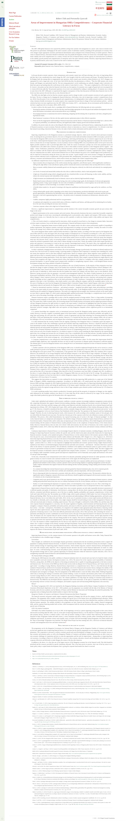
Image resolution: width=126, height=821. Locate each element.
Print (110, 13)
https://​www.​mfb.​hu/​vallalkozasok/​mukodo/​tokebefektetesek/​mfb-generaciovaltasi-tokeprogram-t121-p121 (56, 656)
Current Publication (15, 16)
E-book (11, 41)
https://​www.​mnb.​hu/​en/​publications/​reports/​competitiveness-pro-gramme (85, 753)
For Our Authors (14, 37)
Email (107, 13)
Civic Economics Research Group (14, 33)
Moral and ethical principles (14, 27)
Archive (11, 19)
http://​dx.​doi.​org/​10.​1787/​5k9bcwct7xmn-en (65, 677)
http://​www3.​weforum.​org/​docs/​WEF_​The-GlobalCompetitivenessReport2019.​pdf (92, 766)
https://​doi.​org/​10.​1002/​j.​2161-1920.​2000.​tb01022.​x (47, 705)
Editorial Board (14, 23)
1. (30, 654)
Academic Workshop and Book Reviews (67, 13)
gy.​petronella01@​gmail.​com (47, 41)
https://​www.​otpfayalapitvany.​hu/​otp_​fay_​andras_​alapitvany (45, 658)
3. (30, 658)
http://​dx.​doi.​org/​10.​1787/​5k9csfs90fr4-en (98, 666)
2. (30, 656)
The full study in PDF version (103, 15)
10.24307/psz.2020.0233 (68, 30)
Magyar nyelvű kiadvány (100, 3)
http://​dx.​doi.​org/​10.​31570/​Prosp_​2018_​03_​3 (50, 722)
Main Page (12, 13)
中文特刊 (100, 8)
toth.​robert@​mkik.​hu (71, 37)
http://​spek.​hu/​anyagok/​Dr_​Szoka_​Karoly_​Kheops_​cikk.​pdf (89, 779)
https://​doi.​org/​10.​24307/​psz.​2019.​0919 (84, 804)
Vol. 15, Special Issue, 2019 (45, 13)
